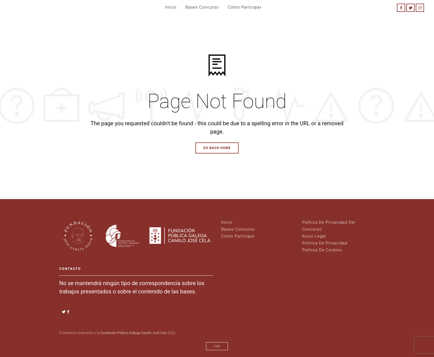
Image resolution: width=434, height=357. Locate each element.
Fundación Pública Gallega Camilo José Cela (134, 333)
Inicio (171, 7)
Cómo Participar (238, 236)
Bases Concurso (202, 7)
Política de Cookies (322, 249)
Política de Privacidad (325, 243)
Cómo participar (245, 7)
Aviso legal (314, 236)
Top (217, 346)
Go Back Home (217, 148)
